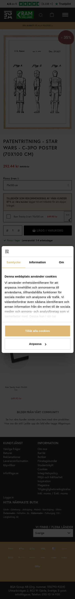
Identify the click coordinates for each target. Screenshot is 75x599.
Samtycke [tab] (14, 262)
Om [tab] (61, 262)
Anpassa (37, 344)
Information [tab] (37, 262)
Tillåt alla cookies (37, 331)
